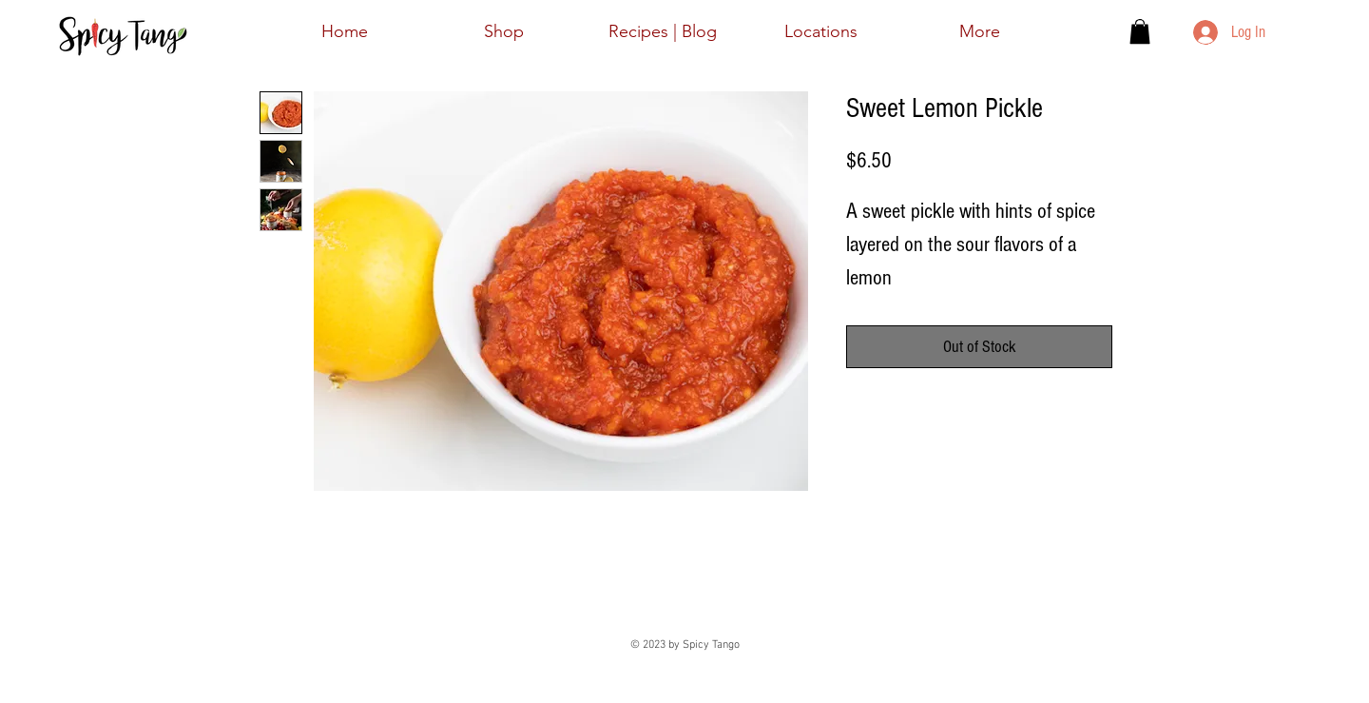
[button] (1139, 31)
